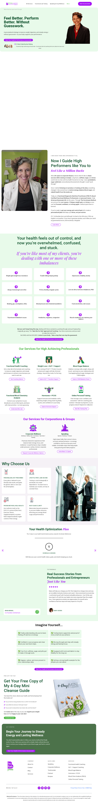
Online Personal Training (75, 783)
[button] (3, 553)
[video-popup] (37, 614)
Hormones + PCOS (74, 777)
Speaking (50, 768)
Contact (30, 771)
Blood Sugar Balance (74, 774)
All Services (29, 3)
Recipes (50, 780)
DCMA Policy (89, 791)
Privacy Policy (74, 791)
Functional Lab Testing (41, 3)
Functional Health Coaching (76, 768)
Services (30, 777)
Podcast (50, 777)
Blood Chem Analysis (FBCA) (77, 780)
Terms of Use (81, 791)
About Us (30, 768)
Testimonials (52, 774)
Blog (29, 774)
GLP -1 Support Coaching (76, 771)
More (68, 3)
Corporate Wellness (54, 771)
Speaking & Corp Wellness (57, 3)
